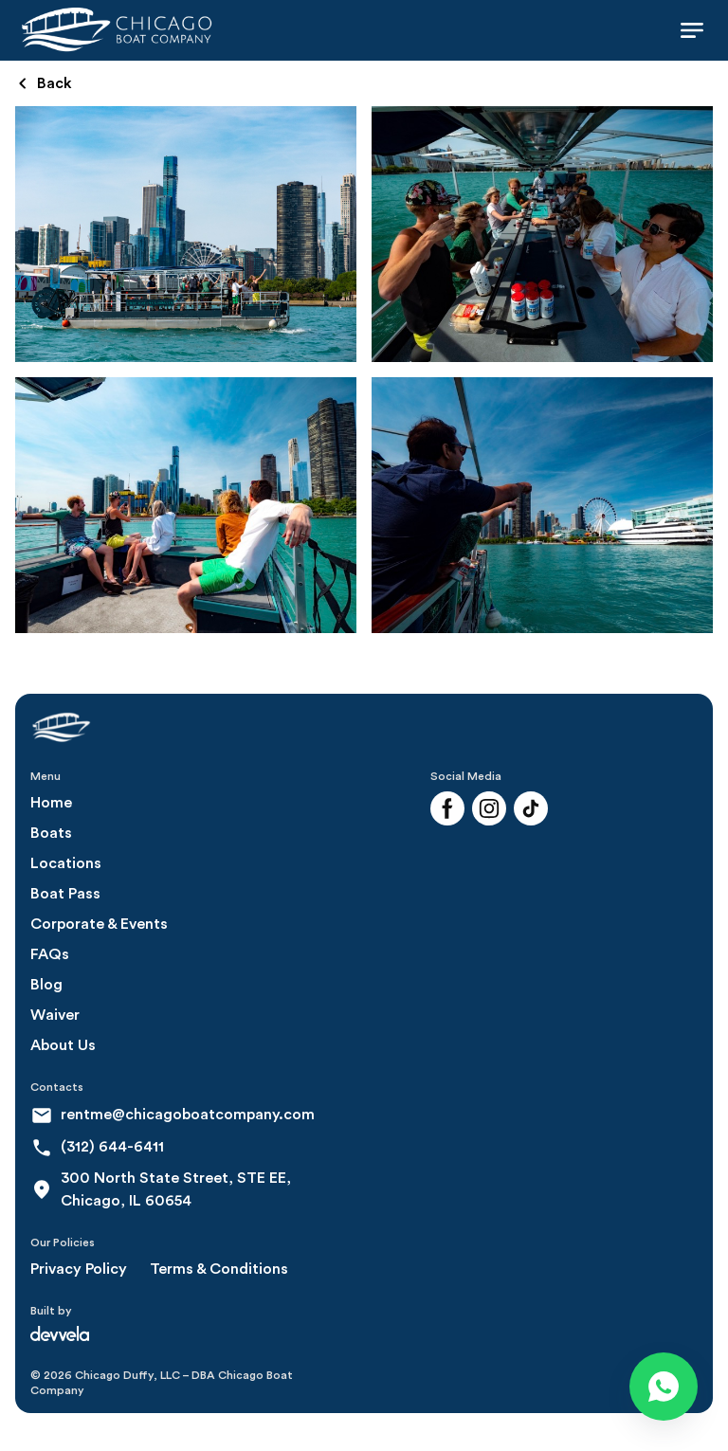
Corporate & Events (99, 924)
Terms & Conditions (219, 1269)
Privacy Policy (78, 1269)
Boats (51, 833)
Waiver (55, 1015)
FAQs (49, 954)
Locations (65, 863)
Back (45, 83)
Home (51, 802)
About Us (63, 1045)
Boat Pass (65, 893)
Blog (46, 984)
